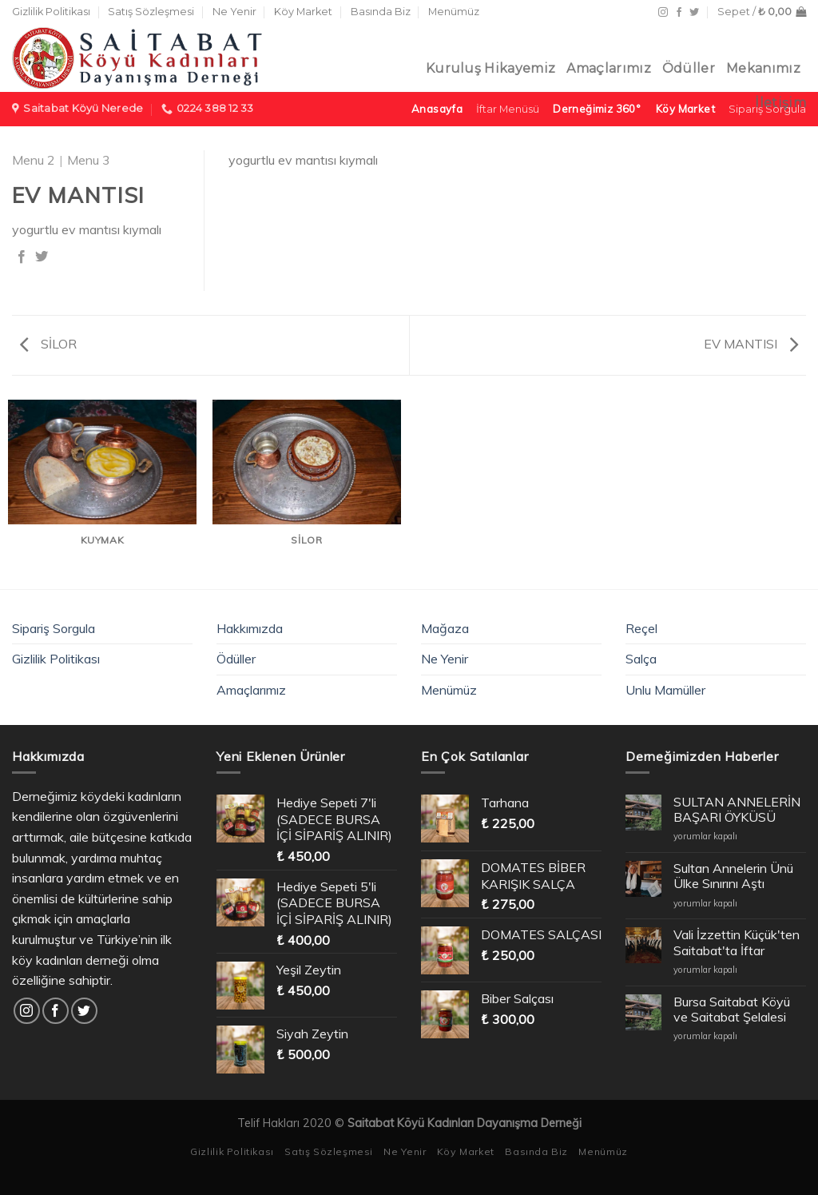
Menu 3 (88, 160)
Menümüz (453, 12)
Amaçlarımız (608, 68)
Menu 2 (33, 160)
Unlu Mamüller (665, 690)
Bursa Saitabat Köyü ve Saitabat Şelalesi (731, 1009)
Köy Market (303, 12)
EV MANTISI (751, 344)
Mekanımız (763, 68)
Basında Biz (381, 12)
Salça (641, 659)
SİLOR (48, 344)
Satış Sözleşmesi (151, 12)
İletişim (780, 102)
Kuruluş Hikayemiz (490, 68)
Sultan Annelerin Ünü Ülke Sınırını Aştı (733, 876)
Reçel (641, 628)
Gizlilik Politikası (51, 12)
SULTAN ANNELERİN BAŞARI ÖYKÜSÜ (736, 810)
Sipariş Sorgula (53, 628)
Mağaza (445, 628)
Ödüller (688, 68)
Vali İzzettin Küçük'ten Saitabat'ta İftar (736, 942)
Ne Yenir (234, 12)
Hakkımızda (249, 628)
